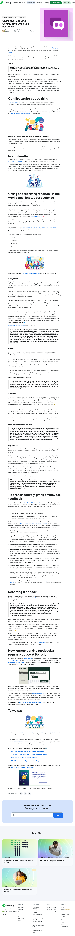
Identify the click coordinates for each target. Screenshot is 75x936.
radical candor (28, 658)
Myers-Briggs (57, 209)
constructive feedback (54, 49)
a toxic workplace (19, 741)
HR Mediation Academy (36, 598)
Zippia (10, 52)
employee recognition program (16, 662)
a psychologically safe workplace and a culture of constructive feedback (36, 732)
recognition (53, 47)
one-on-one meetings (38, 693)
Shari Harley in (33, 523)
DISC (48, 209)
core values (15, 660)
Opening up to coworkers (15, 161)
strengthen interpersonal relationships (21, 113)
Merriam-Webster (15, 102)
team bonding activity (36, 216)
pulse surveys (42, 642)
